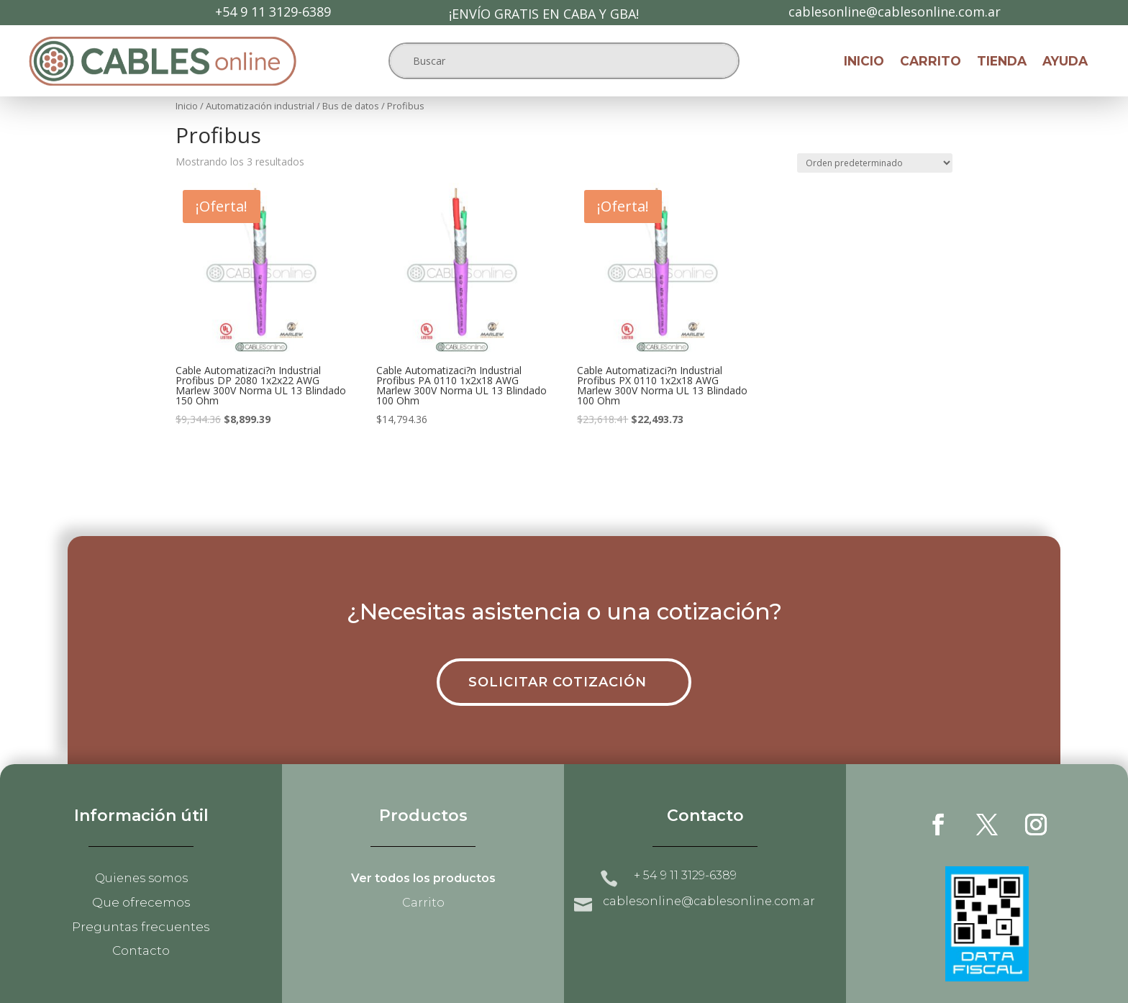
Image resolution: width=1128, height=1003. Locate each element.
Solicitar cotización (557, 682)
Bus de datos (350, 105)
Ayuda (1065, 62)
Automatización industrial (260, 105)
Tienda (1002, 62)
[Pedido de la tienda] (874, 163)
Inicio (864, 62)
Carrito (930, 62)
